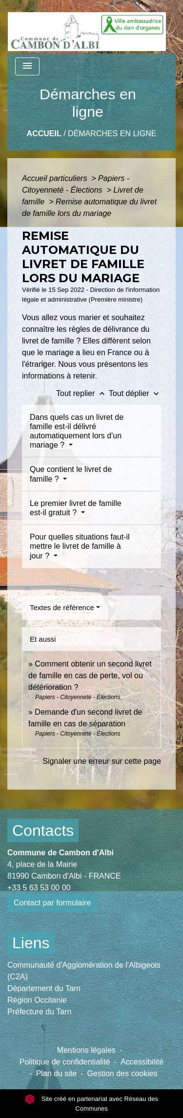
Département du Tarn (44, 988)
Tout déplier (135, 393)
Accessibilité (142, 1062)
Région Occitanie (37, 1000)
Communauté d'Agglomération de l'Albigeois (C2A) (84, 971)
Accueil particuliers (55, 178)
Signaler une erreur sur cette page (101, 761)
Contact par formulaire (52, 903)
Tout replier (82, 393)
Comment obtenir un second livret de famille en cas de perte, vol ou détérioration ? (90, 675)
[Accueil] (87, 27)
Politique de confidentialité (65, 1062)
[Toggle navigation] (27, 66)
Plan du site (56, 1073)
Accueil (44, 133)
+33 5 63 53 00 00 (38, 888)
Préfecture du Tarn (39, 1012)
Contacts (43, 830)
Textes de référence (62, 607)
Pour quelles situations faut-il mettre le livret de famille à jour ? (80, 546)
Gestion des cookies (122, 1073)
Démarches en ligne (112, 133)
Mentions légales (86, 1050)
